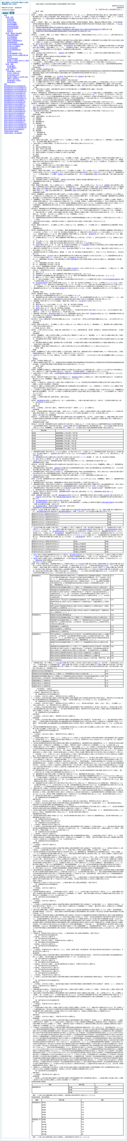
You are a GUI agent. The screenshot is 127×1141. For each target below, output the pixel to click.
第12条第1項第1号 (42, 511)
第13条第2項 (80, 536)
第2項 (35, 558)
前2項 (35, 461)
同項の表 (74, 558)
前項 (43, 63)
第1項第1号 (52, 313)
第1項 (35, 491)
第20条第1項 (41, 400)
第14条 (67, 488)
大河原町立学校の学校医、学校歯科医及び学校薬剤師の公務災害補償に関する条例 (68, 29)
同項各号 (69, 45)
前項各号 (42, 45)
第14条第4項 (62, 495)
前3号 (37, 245)
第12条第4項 (59, 533)
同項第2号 (93, 313)
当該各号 (61, 53)
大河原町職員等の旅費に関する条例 (72, 373)
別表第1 (60, 174)
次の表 (65, 426)
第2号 (37, 308)
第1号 (37, 44)
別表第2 (106, 185)
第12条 (77, 509)
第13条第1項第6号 (64, 511)
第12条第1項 (57, 531)
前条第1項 (75, 377)
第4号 (57, 506)
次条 (74, 488)
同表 (95, 174)
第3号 (53, 511)
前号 (83, 85)
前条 (95, 92)
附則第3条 (39, 560)
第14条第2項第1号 (41, 506)
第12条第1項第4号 (41, 283)
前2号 (37, 306)
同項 (48, 47)
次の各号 (39, 53)
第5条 (38, 105)
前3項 (35, 475)
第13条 (84, 509)
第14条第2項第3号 (41, 500)
